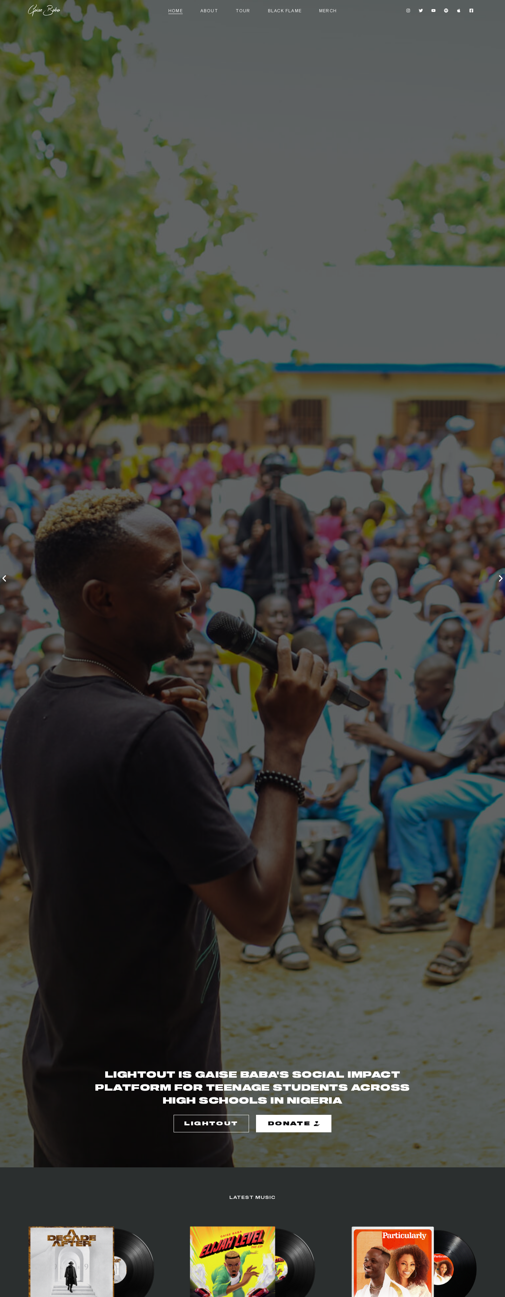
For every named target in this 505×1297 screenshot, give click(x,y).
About (209, 10)
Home (175, 10)
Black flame (285, 10)
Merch (328, 10)
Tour (243, 10)
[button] (4, 578)
